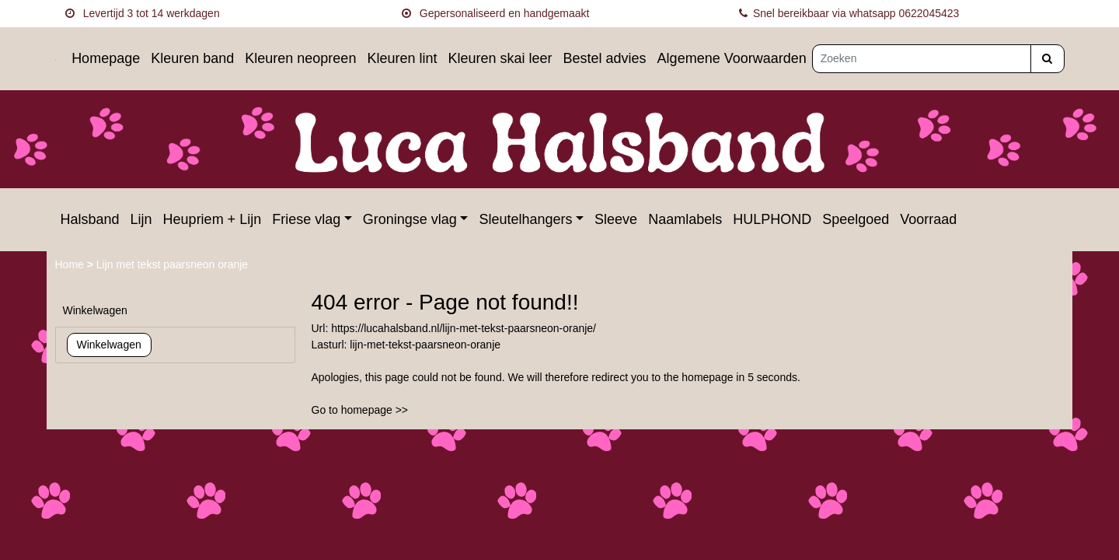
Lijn (141, 219)
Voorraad (928, 219)
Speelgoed (855, 219)
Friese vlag (306, 219)
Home (71, 264)
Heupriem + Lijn (212, 219)
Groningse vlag (410, 219)
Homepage (105, 58)
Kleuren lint (402, 58)
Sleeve (615, 219)
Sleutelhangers (525, 219)
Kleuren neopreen (300, 58)
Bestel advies (605, 58)
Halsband (90, 219)
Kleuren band (192, 58)
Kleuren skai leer (500, 58)
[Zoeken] (921, 58)
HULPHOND (772, 219)
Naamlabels (685, 219)
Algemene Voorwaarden (732, 58)
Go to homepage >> (360, 410)
